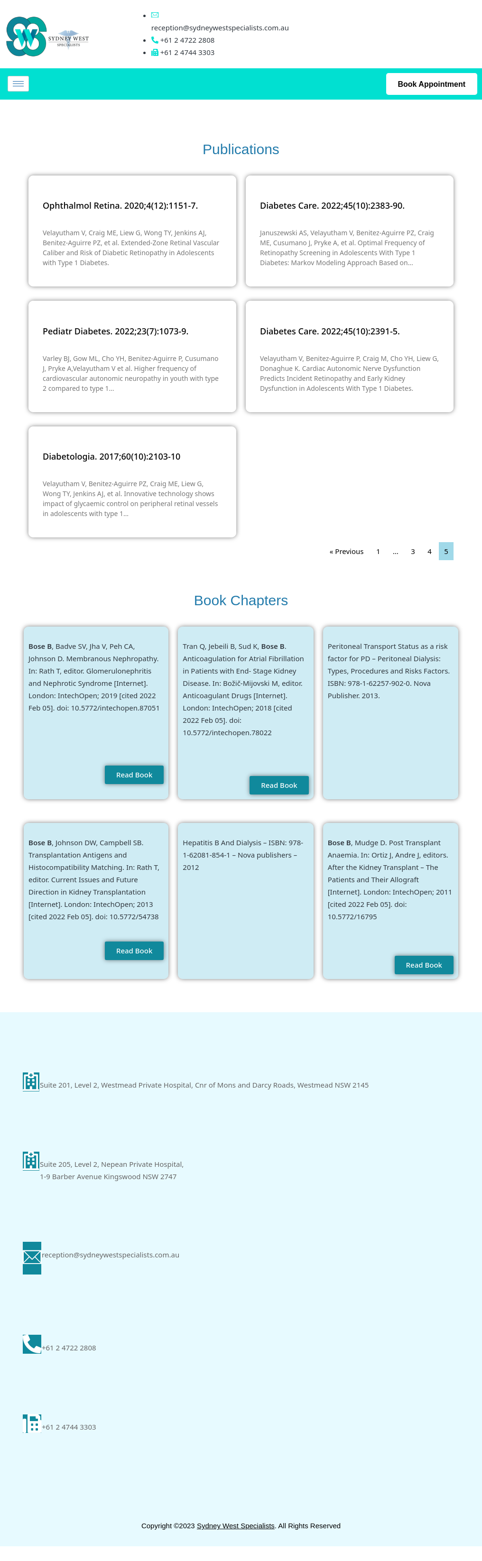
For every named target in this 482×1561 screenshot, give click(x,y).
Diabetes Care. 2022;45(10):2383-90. (332, 205)
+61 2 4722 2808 (70, 1358)
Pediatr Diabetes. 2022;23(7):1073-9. (115, 331)
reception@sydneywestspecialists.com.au (220, 27)
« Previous (347, 551)
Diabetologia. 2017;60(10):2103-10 (111, 456)
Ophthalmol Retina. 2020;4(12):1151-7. (120, 205)
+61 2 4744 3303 (70, 1440)
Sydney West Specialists (236, 1540)
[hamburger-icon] (18, 84)
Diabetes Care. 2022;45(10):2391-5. (330, 331)
